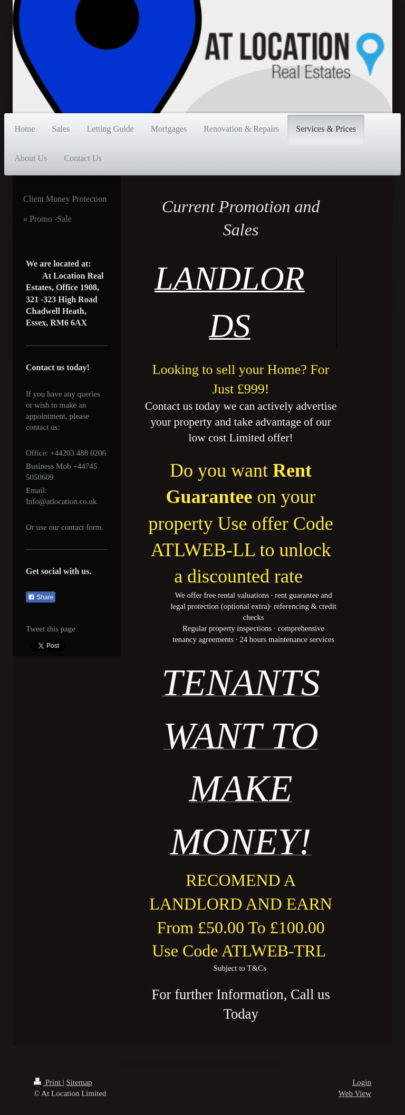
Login (361, 1082)
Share (40, 597)
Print (48, 1082)
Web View (355, 1093)
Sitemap (79, 1082)
